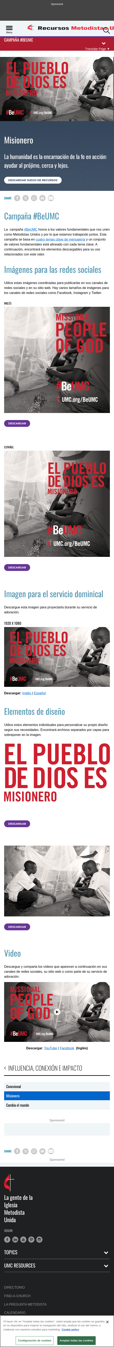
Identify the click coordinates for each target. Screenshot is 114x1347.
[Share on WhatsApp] (34, 198)
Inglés (27, 693)
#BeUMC (31, 229)
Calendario (15, 1312)
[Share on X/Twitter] (25, 198)
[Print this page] (42, 198)
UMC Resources (19, 1265)
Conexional (13, 1086)
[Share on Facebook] (17, 198)
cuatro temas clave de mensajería (60, 239)
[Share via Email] (51, 198)
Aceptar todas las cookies (76, 1340)
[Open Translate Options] (97, 49)
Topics (10, 1252)
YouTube (50, 1048)
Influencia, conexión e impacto (43, 1068)
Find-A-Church (17, 1296)
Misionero (13, 1095)
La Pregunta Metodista (25, 1304)
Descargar (17, 423)
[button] (106, 30)
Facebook (67, 1048)
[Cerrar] (107, 1322)
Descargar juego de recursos (33, 180)
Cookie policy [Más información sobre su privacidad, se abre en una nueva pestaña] (70, 1329)
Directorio (14, 1287)
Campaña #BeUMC (18, 40)
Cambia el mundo (17, 1105)
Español (40, 693)
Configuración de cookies (34, 1340)
